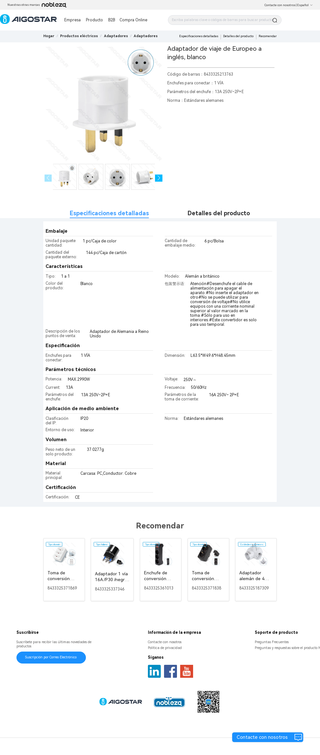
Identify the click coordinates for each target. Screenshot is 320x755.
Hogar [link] (48, 36)
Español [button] (305, 5)
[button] (158, 178)
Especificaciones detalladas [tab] (109, 213)
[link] (79, 36)
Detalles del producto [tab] (219, 213)
